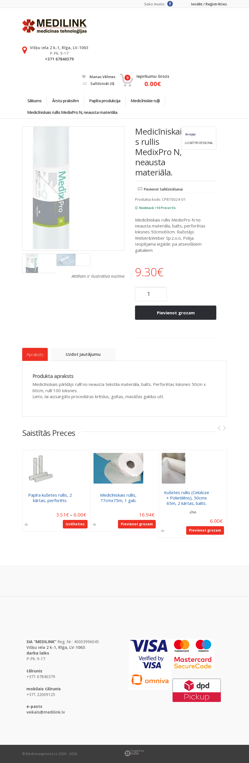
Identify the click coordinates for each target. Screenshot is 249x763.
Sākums (34, 100)
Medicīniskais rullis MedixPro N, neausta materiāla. (72, 112)
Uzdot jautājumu (83, 354)
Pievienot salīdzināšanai (163, 189)
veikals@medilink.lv (45, 712)
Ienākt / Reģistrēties (209, 4)
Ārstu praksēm (65, 100)
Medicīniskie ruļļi (145, 100)
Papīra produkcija (104, 100)
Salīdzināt (98, 83)
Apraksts (34, 354)
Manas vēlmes (98, 76)
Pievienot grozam (176, 312)
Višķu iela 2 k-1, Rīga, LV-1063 (59, 47)
